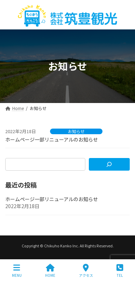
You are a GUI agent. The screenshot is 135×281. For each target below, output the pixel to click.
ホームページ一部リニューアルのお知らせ (51, 139)
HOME (50, 270)
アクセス (86, 270)
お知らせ (76, 131)
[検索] (109, 164)
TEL (119, 270)
